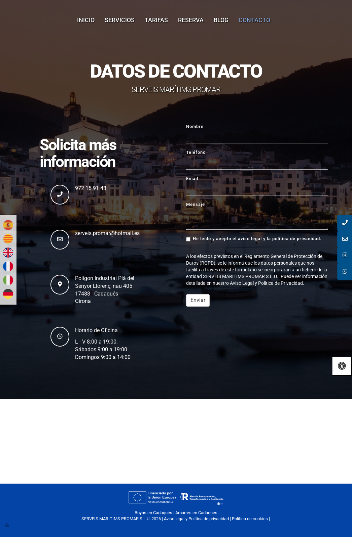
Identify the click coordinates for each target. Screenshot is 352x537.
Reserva (191, 20)
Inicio (86, 20)
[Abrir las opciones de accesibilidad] (342, 366)
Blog (221, 20)
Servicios (120, 20)
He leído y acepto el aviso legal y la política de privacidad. (254, 238)
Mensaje (195, 204)
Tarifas (156, 20)
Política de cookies (250, 518)
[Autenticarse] (7, 524)
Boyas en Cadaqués (153, 512)
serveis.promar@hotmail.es (107, 233)
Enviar (197, 300)
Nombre (195, 126)
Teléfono (196, 152)
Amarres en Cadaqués (196, 512)
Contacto (254, 20)
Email (192, 178)
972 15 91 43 (90, 188)
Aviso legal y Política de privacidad (196, 518)
